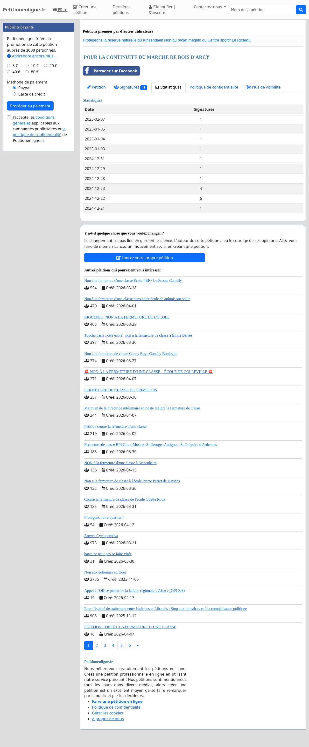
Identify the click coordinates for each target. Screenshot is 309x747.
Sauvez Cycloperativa (101, 536)
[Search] (262, 9)
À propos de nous (108, 718)
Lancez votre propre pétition (144, 257)
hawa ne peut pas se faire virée (108, 554)
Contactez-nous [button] (208, 6)
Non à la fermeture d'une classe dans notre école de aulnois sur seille (137, 299)
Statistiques (168, 87)
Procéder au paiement (30, 106)
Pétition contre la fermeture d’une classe (115, 426)
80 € (35, 72)
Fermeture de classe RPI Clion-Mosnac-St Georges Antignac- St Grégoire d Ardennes (150, 445)
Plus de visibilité (263, 87)
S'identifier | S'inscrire (162, 9)
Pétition (96, 87)
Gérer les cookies (107, 713)
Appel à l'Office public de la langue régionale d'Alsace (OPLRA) (134, 590)
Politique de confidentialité (214, 87)
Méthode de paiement (27, 82)
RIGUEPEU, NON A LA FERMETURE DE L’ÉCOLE (127, 317)
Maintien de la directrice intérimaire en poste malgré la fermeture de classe (142, 408)
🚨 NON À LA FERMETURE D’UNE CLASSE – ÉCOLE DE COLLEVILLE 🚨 (148, 372)
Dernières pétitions (121, 9)
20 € (53, 65)
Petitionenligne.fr (24, 9)
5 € (15, 65)
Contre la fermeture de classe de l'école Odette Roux (124, 499)
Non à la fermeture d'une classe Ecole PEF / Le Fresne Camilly (133, 280)
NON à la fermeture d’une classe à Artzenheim (120, 463)
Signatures (130, 87)
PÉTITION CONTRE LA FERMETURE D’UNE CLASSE (130, 627)
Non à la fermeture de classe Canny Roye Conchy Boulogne (130, 354)
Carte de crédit (31, 94)
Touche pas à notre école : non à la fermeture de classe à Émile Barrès (138, 335)
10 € (35, 65)
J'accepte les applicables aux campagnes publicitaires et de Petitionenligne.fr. (40, 129)
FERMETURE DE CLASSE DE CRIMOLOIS (120, 390)
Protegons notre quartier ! (104, 517)
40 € (16, 72)
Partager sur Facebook (110, 71)
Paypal (24, 87)
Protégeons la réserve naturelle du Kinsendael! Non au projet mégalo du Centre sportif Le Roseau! (167, 40)
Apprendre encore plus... (31, 56)
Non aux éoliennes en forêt (105, 572)
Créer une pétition (84, 9)
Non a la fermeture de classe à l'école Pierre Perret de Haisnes (132, 481)
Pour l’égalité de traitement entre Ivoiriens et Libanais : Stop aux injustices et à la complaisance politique (165, 609)
